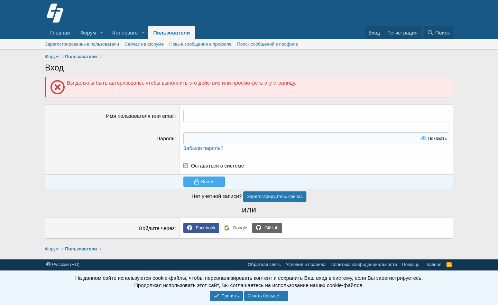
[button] (102, 32)
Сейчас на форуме (144, 44)
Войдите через (156, 228)
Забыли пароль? (203, 148)
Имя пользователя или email (140, 116)
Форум (88, 33)
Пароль (166, 138)
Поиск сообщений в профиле (267, 44)
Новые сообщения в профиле (200, 44)
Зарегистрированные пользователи (82, 44)
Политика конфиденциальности (364, 264)
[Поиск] (438, 32)
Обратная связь (264, 264)
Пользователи (171, 33)
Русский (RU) (63, 264)
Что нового (125, 33)
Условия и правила (306, 264)
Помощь (410, 264)
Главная (60, 33)
